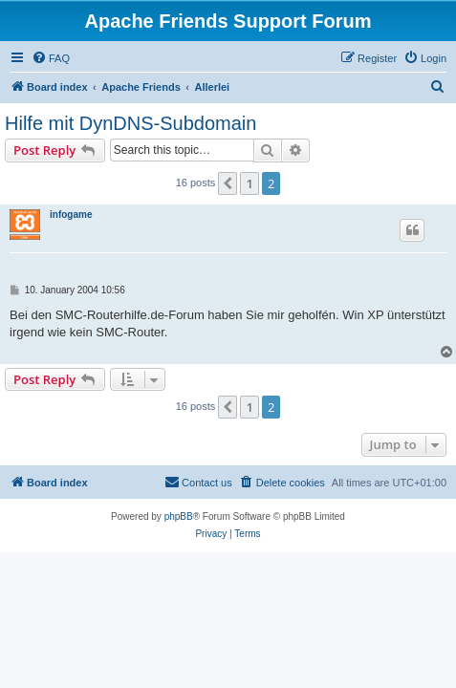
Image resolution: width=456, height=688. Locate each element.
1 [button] (249, 183)
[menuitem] (51, 58)
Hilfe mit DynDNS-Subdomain (130, 123)
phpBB (178, 516)
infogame (71, 214)
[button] (227, 183)
